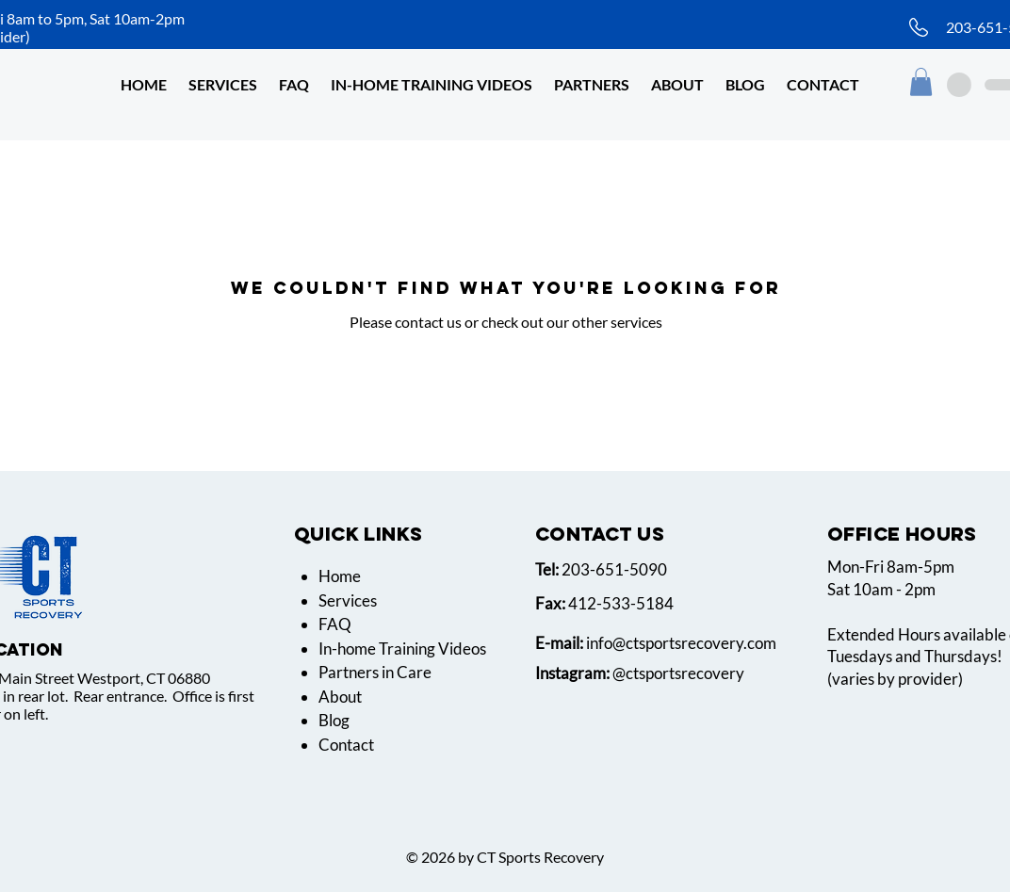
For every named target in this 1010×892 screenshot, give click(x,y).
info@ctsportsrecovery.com (681, 643)
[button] (678, 84)
